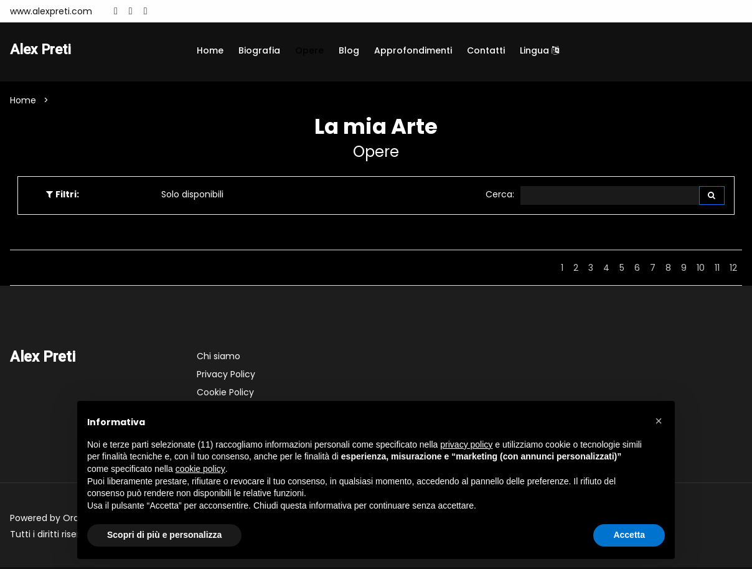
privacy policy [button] (466, 444)
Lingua (539, 50)
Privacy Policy (226, 376)
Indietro (530, 269)
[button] (659, 421)
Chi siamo (218, 358)
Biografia (259, 50)
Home (210, 50)
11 (717, 269)
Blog (349, 50)
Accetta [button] (629, 535)
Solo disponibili (192, 195)
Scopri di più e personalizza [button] (164, 535)
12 (733, 269)
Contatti (486, 50)
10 (701, 269)
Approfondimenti (413, 50)
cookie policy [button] (200, 469)
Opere (309, 50)
